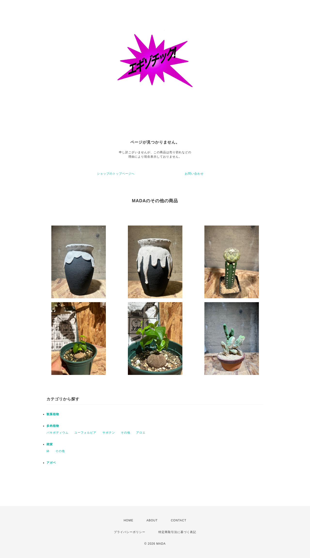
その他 (125, 432)
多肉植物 (52, 426)
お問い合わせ (194, 173)
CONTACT (178, 520)
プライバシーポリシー (129, 532)
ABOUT (152, 520)
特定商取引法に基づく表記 (177, 532)
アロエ (141, 432)
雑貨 (49, 444)
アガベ (51, 462)
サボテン (108, 432)
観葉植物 (52, 414)
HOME (128, 520)
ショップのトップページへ (116, 173)
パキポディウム (57, 432)
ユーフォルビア (85, 432)
